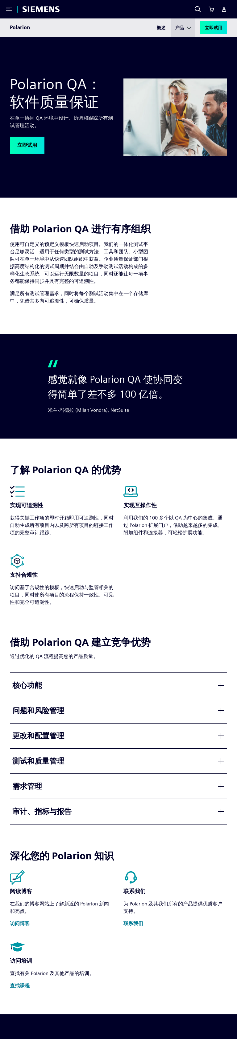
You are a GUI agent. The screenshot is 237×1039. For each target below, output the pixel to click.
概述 (161, 27)
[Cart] (211, 9)
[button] (27, 145)
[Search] (197, 9)
